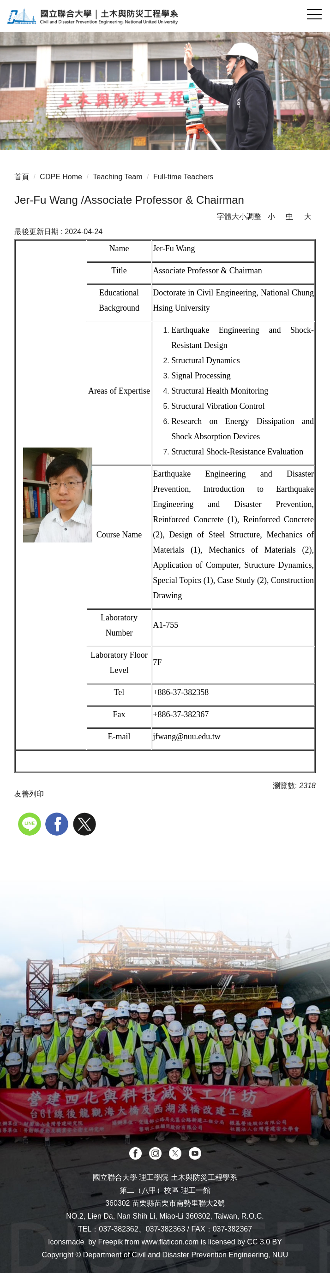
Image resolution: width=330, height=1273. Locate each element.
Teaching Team (117, 177)
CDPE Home (61, 177)
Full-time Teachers (183, 177)
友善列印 (29, 794)
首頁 (21, 177)
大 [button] (308, 216)
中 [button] (289, 216)
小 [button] (271, 216)
